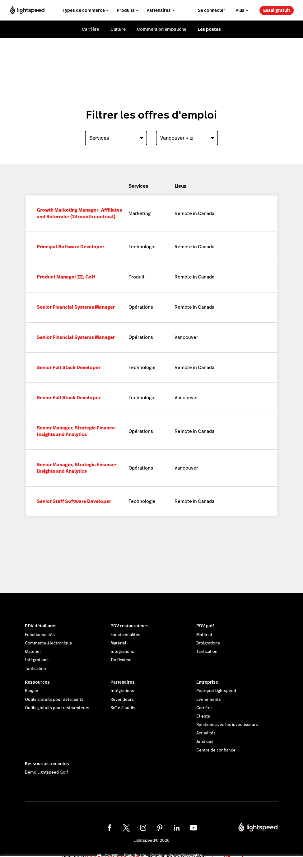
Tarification (35, 669)
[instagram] (143, 827)
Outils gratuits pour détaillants (54, 699)
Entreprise (207, 682)
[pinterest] (160, 827)
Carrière (204, 708)
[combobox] (116, 138)
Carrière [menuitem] (90, 29)
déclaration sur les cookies (116, 849)
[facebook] (109, 827)
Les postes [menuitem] (209, 29)
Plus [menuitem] (240, 10)
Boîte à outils (122, 708)
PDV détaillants (41, 626)
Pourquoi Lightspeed (216, 691)
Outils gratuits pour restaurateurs (57, 708)
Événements (208, 699)
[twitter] (126, 827)
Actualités (206, 733)
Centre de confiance (215, 750)
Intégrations (37, 660)
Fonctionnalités (40, 635)
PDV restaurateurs (129, 626)
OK (227, 848)
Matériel (33, 651)
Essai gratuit (276, 10)
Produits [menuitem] (126, 10)
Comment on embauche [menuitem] (161, 29)
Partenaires (122, 682)
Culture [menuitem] (118, 29)
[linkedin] (176, 827)
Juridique (205, 741)
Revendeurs (122, 699)
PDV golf (205, 626)
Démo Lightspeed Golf (46, 772)
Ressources (37, 682)
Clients (203, 716)
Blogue (31, 691)
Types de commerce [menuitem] (84, 10)
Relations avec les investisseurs (227, 725)
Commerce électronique (48, 643)
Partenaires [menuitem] (159, 10)
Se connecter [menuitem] (211, 10)
